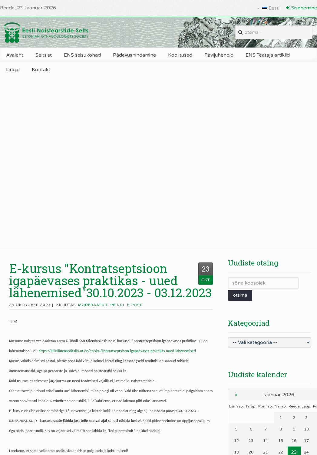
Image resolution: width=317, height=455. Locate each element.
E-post (134, 305)
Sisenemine (301, 8)
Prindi (117, 305)
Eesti (268, 8)
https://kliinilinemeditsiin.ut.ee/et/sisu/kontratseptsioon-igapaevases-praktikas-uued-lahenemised (117, 350)
